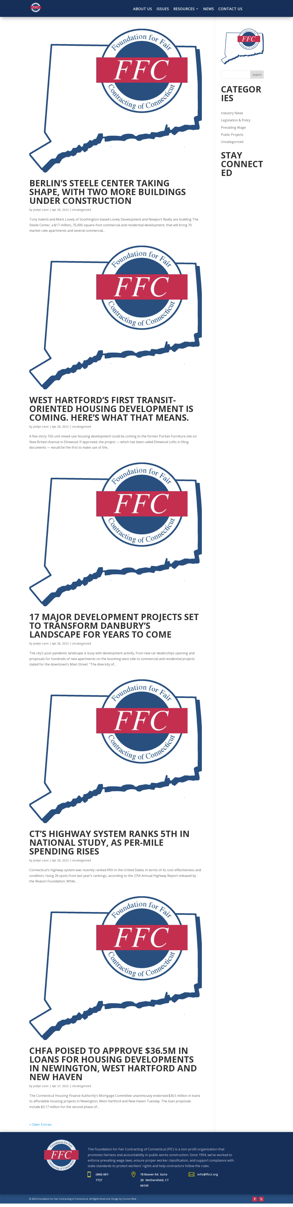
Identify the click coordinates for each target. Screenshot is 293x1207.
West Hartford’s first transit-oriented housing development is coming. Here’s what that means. (111, 408)
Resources (184, 9)
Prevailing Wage (233, 127)
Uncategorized (81, 210)
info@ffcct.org (207, 1174)
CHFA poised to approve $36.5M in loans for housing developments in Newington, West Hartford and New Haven (113, 1063)
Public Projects (232, 134)
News (208, 9)
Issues (162, 9)
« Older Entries (40, 1124)
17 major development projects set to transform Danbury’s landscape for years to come (114, 625)
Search (257, 75)
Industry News (232, 113)
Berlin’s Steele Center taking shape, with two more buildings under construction (107, 191)
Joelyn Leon (41, 210)
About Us (142, 9)
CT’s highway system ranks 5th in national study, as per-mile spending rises (109, 842)
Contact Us (230, 9)
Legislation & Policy (235, 120)
